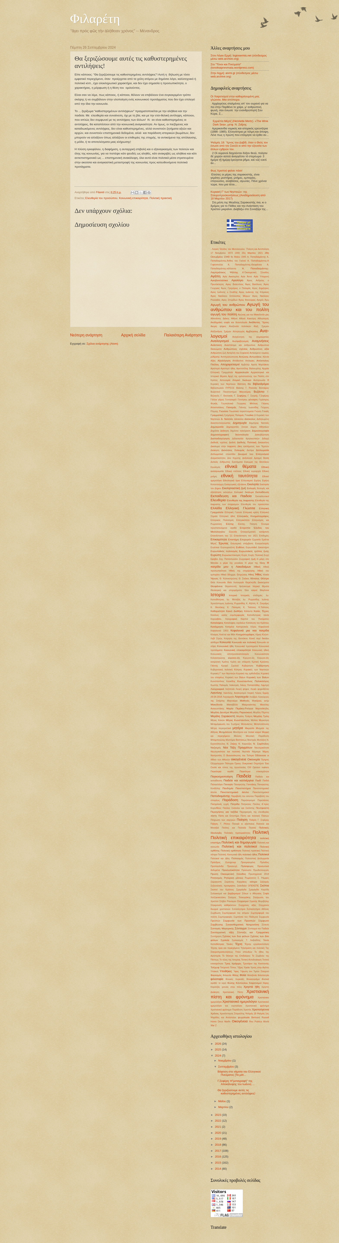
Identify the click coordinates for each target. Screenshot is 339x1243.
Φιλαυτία (227, 975)
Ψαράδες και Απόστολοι (223, 1017)
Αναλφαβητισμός (240, 341)
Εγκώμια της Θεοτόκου (256, 462)
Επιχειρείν (245, 539)
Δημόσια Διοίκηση (220, 431)
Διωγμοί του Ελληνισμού (253, 454)
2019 (218, 1138)
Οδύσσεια (260, 755)
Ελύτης (230, 524)
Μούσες (238, 736)
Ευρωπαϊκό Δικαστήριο (257, 547)
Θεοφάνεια (216, 586)
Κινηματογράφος (245, 634)
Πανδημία (227, 788)
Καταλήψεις (217, 623)
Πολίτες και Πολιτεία (234, 828)
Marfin (227, 1021)
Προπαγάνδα (217, 866)
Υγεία (246, 967)
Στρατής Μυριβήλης (259, 901)
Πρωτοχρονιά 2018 (258, 874)
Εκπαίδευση (262, 492)
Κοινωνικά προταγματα (246, 646)
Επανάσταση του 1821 (245, 536)
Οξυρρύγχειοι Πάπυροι (222, 763)
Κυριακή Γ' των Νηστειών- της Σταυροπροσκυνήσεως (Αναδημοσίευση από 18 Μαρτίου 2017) (238, 195)
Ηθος (251, 574)
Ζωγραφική (244, 559)
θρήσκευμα (244, 586)
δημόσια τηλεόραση (240, 431)
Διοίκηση (215, 450)
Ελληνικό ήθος (227, 516)
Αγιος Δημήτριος (260, 288)
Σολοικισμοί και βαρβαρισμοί (225, 893)
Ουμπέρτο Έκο (261, 763)
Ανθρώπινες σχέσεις (236, 349)
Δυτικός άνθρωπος (220, 462)
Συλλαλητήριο (238, 909)
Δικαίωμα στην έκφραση (223, 446)
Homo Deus (217, 1021)
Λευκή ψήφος (242, 689)
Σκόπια (264, 885)
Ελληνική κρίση (251, 512)
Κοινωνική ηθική (260, 650)
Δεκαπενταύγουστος (220, 423)
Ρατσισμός (216, 878)
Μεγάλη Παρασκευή (241, 712)
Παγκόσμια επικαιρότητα (254, 771)
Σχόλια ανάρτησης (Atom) (102, 343)
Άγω (267, 300)
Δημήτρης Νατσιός (259, 423)
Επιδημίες (264, 536)
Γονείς (265, 411)
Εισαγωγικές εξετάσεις (235, 484)
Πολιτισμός (237, 858)
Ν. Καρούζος (245, 744)
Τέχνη (238, 944)
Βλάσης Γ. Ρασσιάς (246, 388)
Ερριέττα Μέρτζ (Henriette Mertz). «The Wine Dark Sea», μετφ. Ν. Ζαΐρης (240, 122)
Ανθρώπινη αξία (259, 349)
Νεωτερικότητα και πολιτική (225, 751)
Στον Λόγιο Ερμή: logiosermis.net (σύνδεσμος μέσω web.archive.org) (239, 57)
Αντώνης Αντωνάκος (250, 356)
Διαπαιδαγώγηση (220, 438)
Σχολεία (225, 940)
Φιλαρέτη (95, 18)
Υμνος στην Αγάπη (259, 967)
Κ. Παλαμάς (234, 607)
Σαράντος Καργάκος (236, 882)
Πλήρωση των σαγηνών (223, 820)
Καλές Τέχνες (261, 611)
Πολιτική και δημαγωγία (239, 842)
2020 (218, 1132)
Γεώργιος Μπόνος (247, 403)
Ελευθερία (218, 500)
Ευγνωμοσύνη (228, 547)
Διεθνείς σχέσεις (219, 442)
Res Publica (255, 1021)
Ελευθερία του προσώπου (101, 198)
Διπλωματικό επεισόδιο (223, 454)
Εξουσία (233, 532)
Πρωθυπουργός (261, 870)
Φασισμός (216, 975)
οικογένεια (238, 759)
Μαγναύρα (232, 701)
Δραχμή (258, 458)
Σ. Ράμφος (263, 878)
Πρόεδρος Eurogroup (223, 862)
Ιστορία (218, 594)
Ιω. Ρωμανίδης (251, 599)
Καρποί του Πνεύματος (255, 619)
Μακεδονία (216, 704)
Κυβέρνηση (262, 665)
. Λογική (215, 249)
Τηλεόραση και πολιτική (252, 948)
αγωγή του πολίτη (224, 314)
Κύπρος (238, 669)
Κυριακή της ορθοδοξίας (248, 673)
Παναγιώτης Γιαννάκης (245, 784)
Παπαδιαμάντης (220, 796)
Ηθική (257, 566)
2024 (218, 1055)
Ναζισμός (216, 747)
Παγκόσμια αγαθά (222, 771)
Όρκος (238, 763)
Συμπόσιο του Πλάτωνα (245, 917)
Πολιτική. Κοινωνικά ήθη (230, 854)
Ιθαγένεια (264, 590)
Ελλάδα (216, 508)
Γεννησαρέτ (231, 399)
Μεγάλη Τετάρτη (244, 716)
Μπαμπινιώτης (218, 740)
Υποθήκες (226, 971)
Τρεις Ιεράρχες (232, 963)
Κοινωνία (225, 642)
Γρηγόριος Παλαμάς (234, 415)
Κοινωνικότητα (262, 654)
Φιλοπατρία (263, 975)
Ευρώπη (216, 555)
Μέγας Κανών (218, 720)
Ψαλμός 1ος (263, 1013)
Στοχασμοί (242, 901)
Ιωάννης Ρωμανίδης (235, 603)
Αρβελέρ (245, 364)
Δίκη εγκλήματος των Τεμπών (253, 446)
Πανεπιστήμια (243, 788)
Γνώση (257, 411)
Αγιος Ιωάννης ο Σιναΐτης (224, 292)
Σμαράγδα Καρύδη (259, 889)
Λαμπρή (265, 685)
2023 (218, 1114)
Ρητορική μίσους (233, 878)
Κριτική (255, 662)
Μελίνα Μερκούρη (260, 720)
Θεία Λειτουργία (235, 582)
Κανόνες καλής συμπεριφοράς (228, 615)
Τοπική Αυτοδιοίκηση (251, 960)
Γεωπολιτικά (227, 403)
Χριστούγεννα (260, 1009)
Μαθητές (245, 700)
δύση (266, 458)
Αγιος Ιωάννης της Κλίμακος (254, 292)
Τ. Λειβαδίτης (253, 940)
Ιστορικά (233, 595)
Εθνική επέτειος (233, 471)
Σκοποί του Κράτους (222, 889)
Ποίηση (242, 819)
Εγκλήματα (237, 462)
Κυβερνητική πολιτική (222, 669)
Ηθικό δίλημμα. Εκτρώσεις (234, 574)
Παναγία (228, 784)
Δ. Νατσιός (227, 419)
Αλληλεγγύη (238, 331)
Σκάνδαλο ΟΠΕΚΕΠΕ (248, 886)
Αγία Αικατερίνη (231, 276)
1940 (237, 253)
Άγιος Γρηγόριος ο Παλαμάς (236, 288)
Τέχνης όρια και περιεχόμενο (225, 948)
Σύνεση (265, 924)
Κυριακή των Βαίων (235, 677)
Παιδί (258, 780)
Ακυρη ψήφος (218, 326)
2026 (218, 1043)
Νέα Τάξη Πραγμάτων (237, 747)
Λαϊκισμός (234, 685)
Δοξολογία (247, 458)
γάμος (221, 399)
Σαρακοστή (216, 882)
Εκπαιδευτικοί (262, 496)
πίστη (214, 815)
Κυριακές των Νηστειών (256, 669)
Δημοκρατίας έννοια (237, 427)
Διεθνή (232, 442)
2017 (218, 1150)
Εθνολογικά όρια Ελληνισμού (238, 480)
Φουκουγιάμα (253, 979)
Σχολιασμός (237, 940)
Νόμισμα (256, 751)
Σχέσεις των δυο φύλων (235, 936)
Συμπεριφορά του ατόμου (235, 913)
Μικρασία (249, 728)
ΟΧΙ (249, 767)
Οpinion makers (261, 767)
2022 (218, 1120)
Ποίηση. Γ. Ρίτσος (220, 824)
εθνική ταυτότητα (239, 475)
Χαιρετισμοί (255, 983)
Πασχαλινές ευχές (220, 804)
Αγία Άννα (246, 276)
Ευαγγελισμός (262, 543)
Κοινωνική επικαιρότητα (133, 198)
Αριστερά (215, 368)
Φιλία (243, 975)
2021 (218, 1126)
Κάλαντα (248, 611)
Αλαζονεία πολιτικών (240, 326)
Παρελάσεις (263, 800)
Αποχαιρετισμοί (230, 364)
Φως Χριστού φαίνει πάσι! (226, 170)
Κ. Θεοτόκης (218, 607)
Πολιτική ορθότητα (231, 850)
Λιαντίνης (216, 692)
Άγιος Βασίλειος (253, 284)
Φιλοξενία (252, 975)
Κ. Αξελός (251, 603)
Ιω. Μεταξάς (233, 599)
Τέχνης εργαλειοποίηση (257, 944)
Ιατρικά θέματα (261, 586)
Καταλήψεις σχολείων (234, 623)
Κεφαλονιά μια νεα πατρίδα (249, 630)
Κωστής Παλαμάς (219, 685)
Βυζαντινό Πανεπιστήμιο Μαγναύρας (231, 392)
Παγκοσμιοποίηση (222, 776)
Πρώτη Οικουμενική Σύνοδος (228, 874)
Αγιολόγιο (237, 280)
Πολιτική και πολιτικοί (239, 846)
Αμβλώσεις (252, 331)
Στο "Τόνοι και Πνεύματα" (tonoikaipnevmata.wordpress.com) (232, 66)
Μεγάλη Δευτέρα (220, 712)
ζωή (253, 559)
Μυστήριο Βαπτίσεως (236, 740)
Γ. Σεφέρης (240, 395)
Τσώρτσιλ (224, 967)
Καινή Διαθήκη (234, 611)
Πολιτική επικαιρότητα (233, 837)
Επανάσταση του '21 (221, 536)
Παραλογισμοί (248, 800)
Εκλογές (251, 488)
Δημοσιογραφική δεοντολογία (230, 434)
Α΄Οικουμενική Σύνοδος (255, 272)
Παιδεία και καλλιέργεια (239, 780)
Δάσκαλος (250, 419)
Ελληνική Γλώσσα (240, 508)
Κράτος (225, 662)
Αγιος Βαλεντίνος (235, 284)
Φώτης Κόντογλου (237, 983)
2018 (218, 1144)
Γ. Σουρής (253, 396)
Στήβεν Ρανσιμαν (228, 901)
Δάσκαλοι (238, 419)
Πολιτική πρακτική (161, 198)
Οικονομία (254, 759)
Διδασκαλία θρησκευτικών (246, 438)
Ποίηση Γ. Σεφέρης (259, 820)
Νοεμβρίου (225, 1060)
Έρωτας (224, 543)
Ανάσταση (216, 345)
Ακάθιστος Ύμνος (259, 322)
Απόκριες (250, 361)
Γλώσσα (223, 411)
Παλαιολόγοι (217, 784)
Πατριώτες (246, 804)
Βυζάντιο (259, 391)
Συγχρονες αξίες (247, 905)
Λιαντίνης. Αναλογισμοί (234, 693)
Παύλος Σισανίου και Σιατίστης (239, 808)
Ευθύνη (240, 547)
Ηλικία (266, 574)
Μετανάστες (247, 724)
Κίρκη (258, 634)
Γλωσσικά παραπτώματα (241, 411)
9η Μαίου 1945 (238, 257)
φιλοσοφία (217, 979)
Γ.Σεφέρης (264, 396)
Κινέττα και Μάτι (227, 634)
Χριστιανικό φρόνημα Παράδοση (227, 1010)
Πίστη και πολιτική (250, 816)
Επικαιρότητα (219, 539)
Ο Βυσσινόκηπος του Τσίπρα (238, 755)
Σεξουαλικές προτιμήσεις (223, 886)
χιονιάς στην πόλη (232, 987)
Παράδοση (230, 800)
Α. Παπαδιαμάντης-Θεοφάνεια (245, 264)
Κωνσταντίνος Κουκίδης (223, 681)
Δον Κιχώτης (234, 458)
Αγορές (260, 300)
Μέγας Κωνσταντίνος (238, 720)
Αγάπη (216, 276)
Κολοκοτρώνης (218, 658)
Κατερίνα (229, 627)
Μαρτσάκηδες (262, 708)
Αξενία (266, 357)
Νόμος (265, 751)
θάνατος (254, 578)
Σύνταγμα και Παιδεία (258, 928)
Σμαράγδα (241, 889)
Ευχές (244, 555)
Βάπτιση (242, 384)
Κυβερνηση (247, 666)
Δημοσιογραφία (260, 430)
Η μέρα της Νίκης (255, 563)
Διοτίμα (250, 450)
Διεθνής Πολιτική (246, 442)
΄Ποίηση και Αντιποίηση (257, 249)
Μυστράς (251, 740)
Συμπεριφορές (225, 917)
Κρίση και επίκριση (240, 662)
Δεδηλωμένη (263, 419)
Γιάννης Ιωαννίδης (249, 407)
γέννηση (253, 399)
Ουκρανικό (247, 763)
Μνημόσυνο (225, 732)
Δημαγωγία (240, 422)
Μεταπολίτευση (261, 724)
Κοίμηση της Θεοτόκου (236, 638)
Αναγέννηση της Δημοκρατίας (250, 337)
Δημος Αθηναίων (259, 427)
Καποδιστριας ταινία (258, 615)
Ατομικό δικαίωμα (241, 380)
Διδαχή (265, 438)
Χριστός (247, 1010)
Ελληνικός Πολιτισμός (222, 520)
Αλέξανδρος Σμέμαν (221, 331)
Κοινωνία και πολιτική (244, 642)
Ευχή (266, 555)
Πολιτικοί (263, 854)
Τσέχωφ (215, 967)
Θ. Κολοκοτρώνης (229, 578)
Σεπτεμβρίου (226, 1066)
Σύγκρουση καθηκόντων (223, 905)
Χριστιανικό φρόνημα (257, 1006)
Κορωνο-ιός (249, 658)
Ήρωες (214, 578)
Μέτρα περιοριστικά (221, 728)
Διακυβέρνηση (262, 435)
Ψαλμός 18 (250, 1013)
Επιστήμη (233, 539)
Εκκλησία (253, 484)
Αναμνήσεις (260, 341)
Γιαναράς (231, 407)
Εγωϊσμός (215, 467)
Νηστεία (246, 751)
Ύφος (236, 971)
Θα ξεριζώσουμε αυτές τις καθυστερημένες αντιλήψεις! (236, 1092)
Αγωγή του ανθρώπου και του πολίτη (240, 307)
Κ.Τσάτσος (264, 607)
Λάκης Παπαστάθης (250, 685)
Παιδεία (243, 775)
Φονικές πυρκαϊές (234, 979)
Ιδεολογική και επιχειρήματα (226, 590)
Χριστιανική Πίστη (233, 992)
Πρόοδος (264, 862)
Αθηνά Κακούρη (247, 318)
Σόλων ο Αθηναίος (252, 893)
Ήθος (258, 574)
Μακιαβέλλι (232, 704)
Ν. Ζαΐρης (232, 744)
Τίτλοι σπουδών (243, 952)
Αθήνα (234, 318)
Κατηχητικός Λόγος (246, 627)
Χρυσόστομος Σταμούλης (232, 1013)
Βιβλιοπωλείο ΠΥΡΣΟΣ (223, 388)
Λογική (250, 693)
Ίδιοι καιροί (251, 590)
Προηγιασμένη (248, 862)
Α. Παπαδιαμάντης (256, 257)
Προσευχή (232, 866)
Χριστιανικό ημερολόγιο (239, 1001)
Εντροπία (245, 528)
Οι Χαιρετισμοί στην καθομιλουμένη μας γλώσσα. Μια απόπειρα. (235, 98)
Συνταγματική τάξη (222, 932)
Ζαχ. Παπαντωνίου (228, 559)
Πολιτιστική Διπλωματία (257, 858)
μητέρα (238, 728)
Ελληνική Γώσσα (233, 512)
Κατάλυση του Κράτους (257, 623)
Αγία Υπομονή (261, 276)
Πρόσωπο (246, 870)
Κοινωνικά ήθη (225, 646)
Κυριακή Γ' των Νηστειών (223, 673)
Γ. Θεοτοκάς (227, 396)
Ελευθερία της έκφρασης (240, 500)
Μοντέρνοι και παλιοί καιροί (247, 732)
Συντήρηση (216, 936)
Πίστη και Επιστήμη (228, 816)
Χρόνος (215, 1013)
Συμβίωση (216, 913)
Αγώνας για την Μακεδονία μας (253, 314)
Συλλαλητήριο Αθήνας (258, 909)
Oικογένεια (240, 1021)
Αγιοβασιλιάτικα (219, 280)
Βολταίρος (264, 388)
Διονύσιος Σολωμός (233, 450)
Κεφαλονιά (264, 627)
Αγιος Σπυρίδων (229, 300)
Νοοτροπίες (216, 755)
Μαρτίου (223, 1107)
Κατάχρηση (217, 626)
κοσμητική (216, 662)
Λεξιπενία (230, 689)
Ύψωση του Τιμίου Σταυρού (254, 971)
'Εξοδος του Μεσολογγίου (232, 249)
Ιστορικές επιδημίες (251, 595)
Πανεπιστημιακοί (261, 792)
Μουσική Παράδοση (257, 736)
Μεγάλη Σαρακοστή (223, 716)
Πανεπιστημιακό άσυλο (234, 792)
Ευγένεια (215, 547)
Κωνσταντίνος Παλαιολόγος (253, 681)
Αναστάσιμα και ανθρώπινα (239, 345)
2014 (218, 1168)
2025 (218, 1049)
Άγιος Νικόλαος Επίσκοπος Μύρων (230, 296)
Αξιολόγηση (223, 360)
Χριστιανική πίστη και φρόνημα (240, 994)
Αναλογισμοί (220, 341)
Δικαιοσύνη (263, 442)
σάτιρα (253, 881)
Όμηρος (265, 759)
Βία (249, 384)
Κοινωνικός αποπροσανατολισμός (230, 654)
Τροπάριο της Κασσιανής (256, 963)
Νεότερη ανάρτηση (86, 335)
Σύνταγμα (241, 928)
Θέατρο (265, 578)
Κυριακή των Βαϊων (257, 677)
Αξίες (213, 361)
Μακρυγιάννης (249, 704)
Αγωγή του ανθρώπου (228, 305)
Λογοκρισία (228, 697)
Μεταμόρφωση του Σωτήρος (225, 724)
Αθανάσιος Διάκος (220, 318)
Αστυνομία (225, 380)
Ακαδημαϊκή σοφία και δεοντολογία (229, 322)
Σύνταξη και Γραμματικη (253, 932)
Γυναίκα (249, 415)
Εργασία (256, 539)
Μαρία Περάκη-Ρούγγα (239, 708)
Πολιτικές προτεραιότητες (237, 833)
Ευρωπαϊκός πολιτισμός (224, 551)
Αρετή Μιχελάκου (260, 364)
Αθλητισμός (263, 318)
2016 (218, 1156)
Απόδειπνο (237, 361)
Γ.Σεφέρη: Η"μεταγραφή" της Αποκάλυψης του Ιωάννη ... (235, 1082)
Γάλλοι (214, 399)
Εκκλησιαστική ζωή (234, 488)
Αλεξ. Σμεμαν (261, 326)
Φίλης (235, 975)
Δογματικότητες (218, 458)
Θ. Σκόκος (244, 578)
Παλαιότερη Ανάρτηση (183, 335)
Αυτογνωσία (259, 380)
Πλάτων (265, 816)
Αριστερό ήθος (228, 368)
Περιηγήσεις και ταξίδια (224, 812)
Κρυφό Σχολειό (230, 666)
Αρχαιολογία (242, 372)
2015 (218, 1162)
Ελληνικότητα (242, 520)
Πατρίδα (235, 804)
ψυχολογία (244, 1017)
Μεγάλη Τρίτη (261, 716)
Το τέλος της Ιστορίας (229, 960)
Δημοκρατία (217, 427)
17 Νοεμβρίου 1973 (222, 253)
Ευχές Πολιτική (255, 555)
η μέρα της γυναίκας (231, 563)
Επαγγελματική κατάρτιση (255, 532)
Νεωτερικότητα (261, 748)
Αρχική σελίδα (133, 335)
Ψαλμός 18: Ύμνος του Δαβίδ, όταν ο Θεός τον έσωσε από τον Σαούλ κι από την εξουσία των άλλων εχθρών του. (239, 146)
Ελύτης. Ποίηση (247, 524)
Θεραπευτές (231, 586)
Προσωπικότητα (231, 870)
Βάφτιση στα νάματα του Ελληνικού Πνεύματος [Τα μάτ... (239, 1073)
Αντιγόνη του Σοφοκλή (238, 353)
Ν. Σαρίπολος (261, 743)
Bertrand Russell (260, 1017)
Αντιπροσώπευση (229, 357)
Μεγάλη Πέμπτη (261, 712)
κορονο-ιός (234, 658)
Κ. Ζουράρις (263, 603)
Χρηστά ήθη (252, 986)
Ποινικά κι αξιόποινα (243, 824)
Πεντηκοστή (262, 808)
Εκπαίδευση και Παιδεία (231, 496)
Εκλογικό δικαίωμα (244, 492)
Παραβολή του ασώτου (242, 796)
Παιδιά (265, 780)
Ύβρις (240, 967)
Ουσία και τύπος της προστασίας (228, 767)
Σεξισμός (264, 882)
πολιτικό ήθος (249, 854)
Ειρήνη (257, 480)
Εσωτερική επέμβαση (242, 543)
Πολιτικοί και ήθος (220, 858)
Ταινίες (229, 944)
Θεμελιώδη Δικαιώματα (257, 582)
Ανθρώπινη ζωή (218, 353)
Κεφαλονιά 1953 (219, 631)
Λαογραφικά (217, 689)
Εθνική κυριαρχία (252, 471)
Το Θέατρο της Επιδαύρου (236, 956)
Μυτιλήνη (261, 740)
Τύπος (233, 967)
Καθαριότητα (218, 611)
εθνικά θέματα (240, 466)
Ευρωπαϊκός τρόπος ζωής (254, 551)
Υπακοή (214, 971)
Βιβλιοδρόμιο (261, 383)
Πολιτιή (252, 828)
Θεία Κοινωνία (218, 582)
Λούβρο (253, 697)
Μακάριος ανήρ (260, 701)
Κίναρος (215, 634)
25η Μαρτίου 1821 (252, 253)
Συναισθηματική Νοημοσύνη (242, 924)
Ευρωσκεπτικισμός (231, 555)
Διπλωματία (262, 450)
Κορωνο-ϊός (263, 658)
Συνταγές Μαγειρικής (222, 928)
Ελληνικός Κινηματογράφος (253, 516)
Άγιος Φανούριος (247, 300)
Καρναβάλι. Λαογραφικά (224, 619)
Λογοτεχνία (242, 696)
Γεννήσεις (242, 399)
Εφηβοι (214, 559)
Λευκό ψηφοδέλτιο (259, 689)
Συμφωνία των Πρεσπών (239, 920)
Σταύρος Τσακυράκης (239, 897)
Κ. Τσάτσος (249, 607)
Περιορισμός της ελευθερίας (254, 812)
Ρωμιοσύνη (250, 878)
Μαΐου (222, 1101)
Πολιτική (261, 832)
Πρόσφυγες (247, 866)
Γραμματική (217, 415)
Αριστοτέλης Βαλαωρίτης (248, 368)
